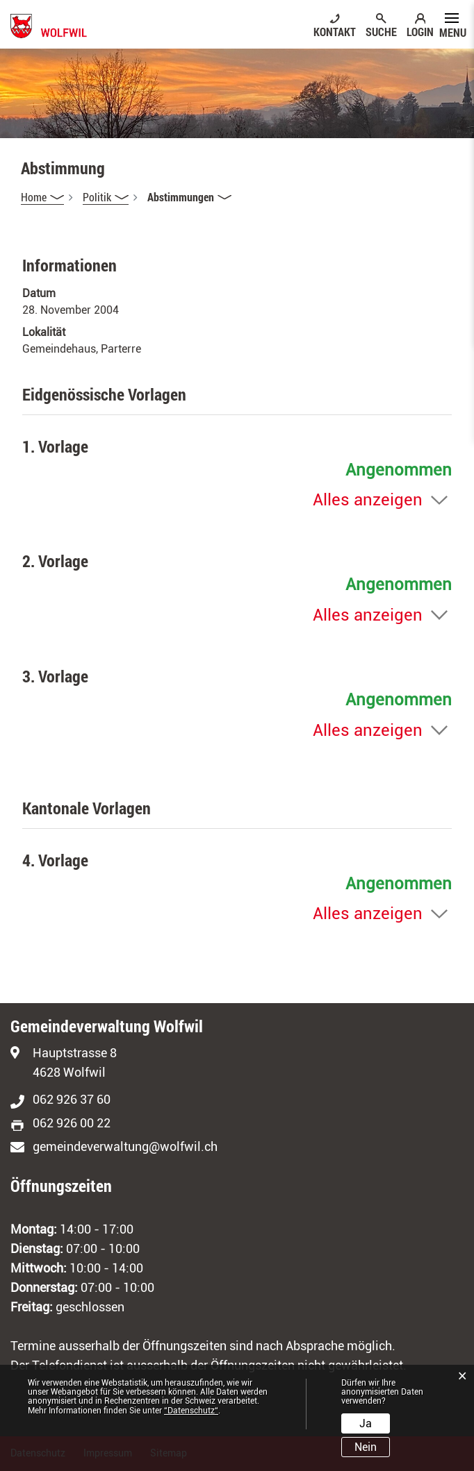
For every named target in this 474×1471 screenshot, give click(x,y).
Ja (365, 1423)
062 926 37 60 (72, 1099)
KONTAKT (334, 31)
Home (34, 197)
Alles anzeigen (368, 500)
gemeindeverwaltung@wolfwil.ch (125, 1146)
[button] (106, 197)
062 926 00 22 (72, 1123)
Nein (365, 1447)
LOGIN (420, 31)
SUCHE (381, 31)
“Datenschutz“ (191, 1410)
